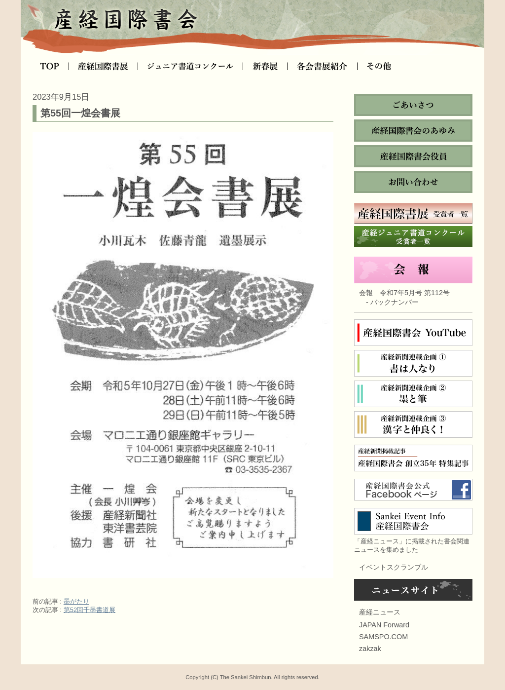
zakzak (370, 648)
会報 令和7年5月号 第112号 (404, 293)
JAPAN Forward (384, 625)
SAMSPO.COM (383, 637)
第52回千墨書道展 (89, 609)
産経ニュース (379, 612)
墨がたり (76, 601)
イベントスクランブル (393, 567)
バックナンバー (394, 302)
